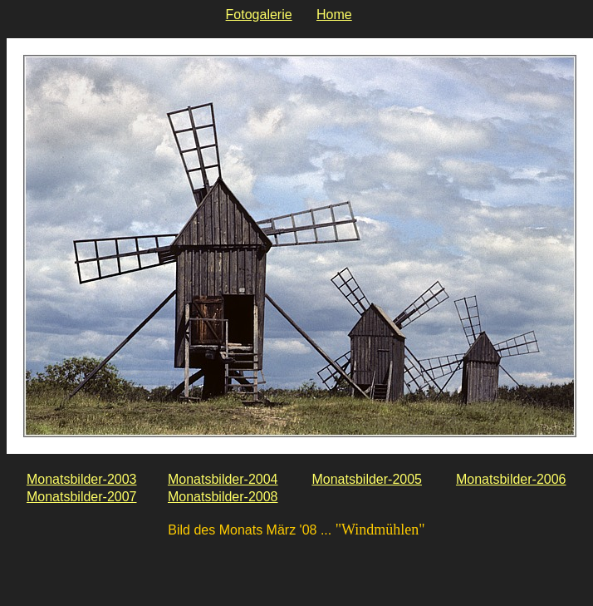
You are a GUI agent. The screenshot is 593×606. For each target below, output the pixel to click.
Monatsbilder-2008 (223, 497)
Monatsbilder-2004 (223, 479)
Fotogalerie (259, 14)
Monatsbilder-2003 (82, 479)
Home (334, 14)
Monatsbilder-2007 (82, 497)
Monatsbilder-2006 (511, 479)
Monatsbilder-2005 (366, 479)
